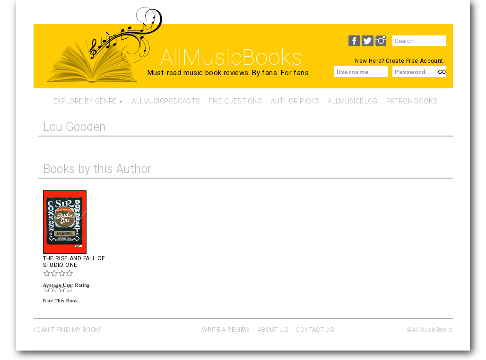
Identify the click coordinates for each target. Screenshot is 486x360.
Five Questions (235, 101)
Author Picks (295, 101)
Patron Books (412, 101)
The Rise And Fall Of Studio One (74, 261)
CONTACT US (314, 329)
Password (410, 72)
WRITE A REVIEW (226, 329)
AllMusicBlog (353, 101)
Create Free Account (414, 61)
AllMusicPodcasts (166, 101)
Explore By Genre (85, 101)
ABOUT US (273, 329)
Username (353, 72)
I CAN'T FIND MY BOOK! (67, 329)
